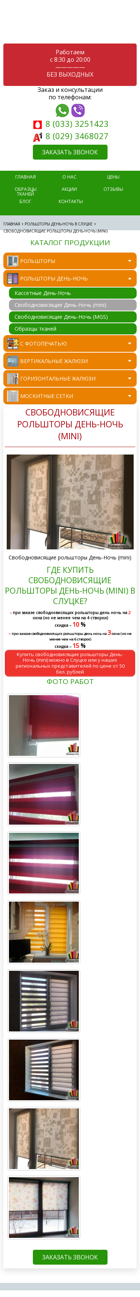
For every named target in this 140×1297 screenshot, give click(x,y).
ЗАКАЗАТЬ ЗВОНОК (70, 152)
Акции (69, 189)
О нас (69, 177)
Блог (25, 201)
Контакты (71, 201)
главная (25, 177)
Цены (113, 177)
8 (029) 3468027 (71, 135)
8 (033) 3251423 (71, 123)
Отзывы (113, 189)
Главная (11, 224)
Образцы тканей (26, 190)
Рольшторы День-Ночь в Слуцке (59, 224)
